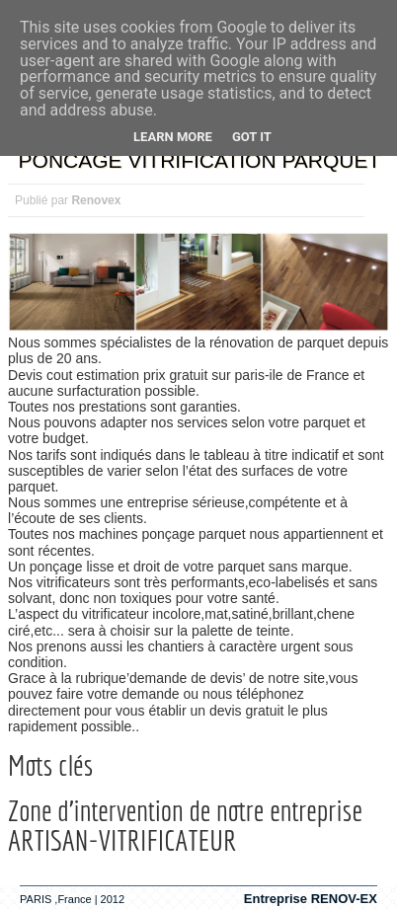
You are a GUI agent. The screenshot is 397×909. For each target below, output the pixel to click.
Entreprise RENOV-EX (310, 898)
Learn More (172, 136)
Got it (252, 136)
